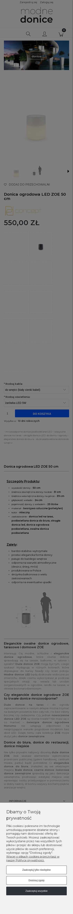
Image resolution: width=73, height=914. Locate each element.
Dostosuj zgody (36, 880)
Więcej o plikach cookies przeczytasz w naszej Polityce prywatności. (32, 858)
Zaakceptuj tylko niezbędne (36, 870)
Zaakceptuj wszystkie (36, 891)
